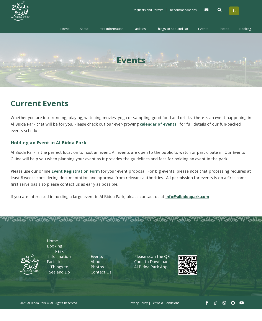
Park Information (110, 28)
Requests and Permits (148, 10)
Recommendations (183, 10)
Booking (245, 28)
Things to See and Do (172, 28)
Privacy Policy (138, 303)
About (84, 28)
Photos (223, 28)
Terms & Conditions (165, 303)
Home (65, 28)
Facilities (139, 28)
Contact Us (101, 272)
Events (203, 28)
